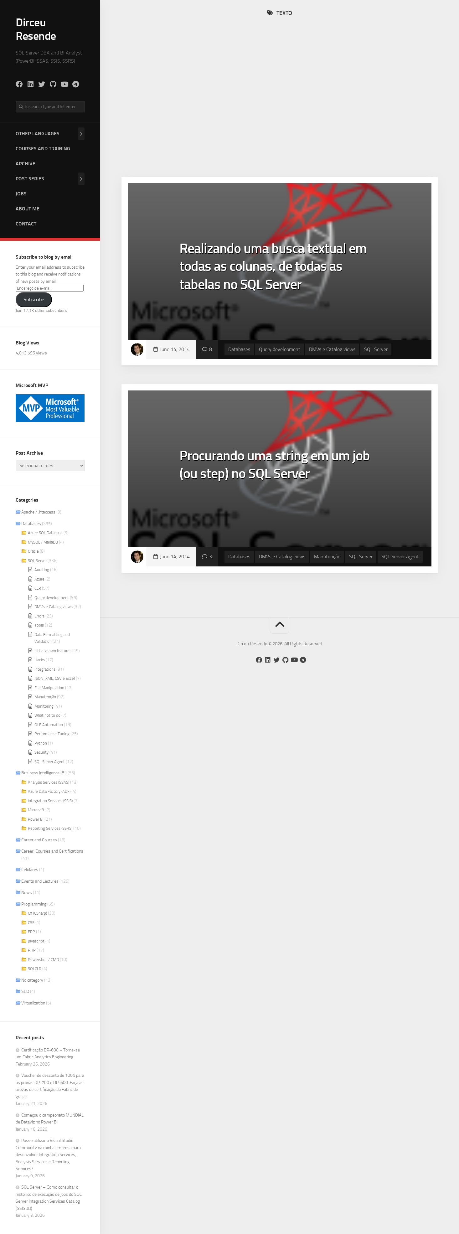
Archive (25, 164)
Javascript (36, 941)
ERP (31, 931)
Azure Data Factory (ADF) (49, 791)
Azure (39, 579)
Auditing (41, 569)
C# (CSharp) (37, 913)
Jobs (21, 194)
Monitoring (44, 706)
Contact (26, 224)
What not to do (47, 715)
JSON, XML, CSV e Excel (54, 678)
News (26, 892)
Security (41, 752)
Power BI (36, 819)
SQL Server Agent (49, 761)
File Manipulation (49, 687)
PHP (32, 950)
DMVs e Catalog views (53, 606)
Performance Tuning (52, 733)
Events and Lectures (40, 881)
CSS (31, 922)
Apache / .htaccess (38, 512)
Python (40, 743)
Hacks (39, 660)
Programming (33, 904)
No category (32, 980)
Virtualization (33, 1003)
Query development (51, 597)
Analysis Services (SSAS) (48, 782)
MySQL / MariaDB (43, 542)
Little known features (52, 650)
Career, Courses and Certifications (52, 851)
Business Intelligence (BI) (44, 773)
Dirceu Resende (36, 29)
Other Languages (37, 134)
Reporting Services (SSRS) (50, 828)
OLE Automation (48, 724)
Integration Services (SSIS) (50, 800)
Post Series (30, 179)
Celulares (29, 869)
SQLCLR (34, 968)
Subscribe (33, 299)
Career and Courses (39, 840)
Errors (39, 616)
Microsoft (36, 810)
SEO (25, 991)
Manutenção (45, 696)
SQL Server (37, 560)
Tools (39, 625)
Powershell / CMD (43, 959)
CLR (37, 588)
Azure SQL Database (45, 532)
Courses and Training (43, 149)
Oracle (33, 551)
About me (27, 209)
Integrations (44, 669)
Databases (31, 523)
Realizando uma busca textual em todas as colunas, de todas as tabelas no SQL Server (273, 266)
